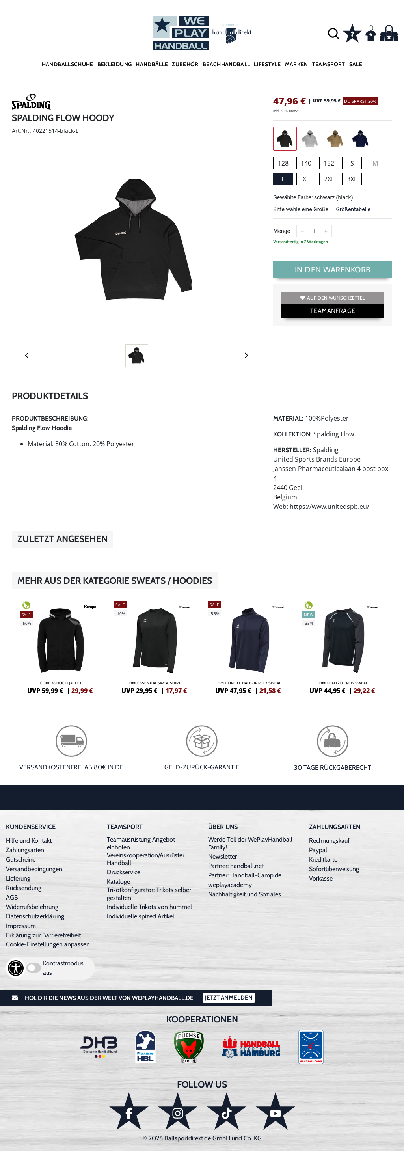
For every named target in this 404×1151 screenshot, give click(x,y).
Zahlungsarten (25, 850)
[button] (334, 33)
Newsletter (222, 856)
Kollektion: (292, 434)
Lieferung (18, 878)
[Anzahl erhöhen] (326, 231)
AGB (12, 897)
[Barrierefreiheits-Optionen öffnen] (16, 968)
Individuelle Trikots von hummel (149, 907)
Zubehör (185, 64)
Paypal (318, 850)
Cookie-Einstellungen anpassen (48, 944)
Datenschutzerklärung (35, 916)
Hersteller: (292, 450)
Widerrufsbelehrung (32, 907)
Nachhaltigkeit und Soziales (244, 894)
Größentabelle (353, 209)
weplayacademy (230, 884)
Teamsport (328, 64)
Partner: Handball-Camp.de (244, 875)
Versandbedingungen (34, 869)
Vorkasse (321, 878)
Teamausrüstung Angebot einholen (141, 843)
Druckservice (123, 872)
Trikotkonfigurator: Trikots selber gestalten (149, 893)
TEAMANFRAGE (332, 311)
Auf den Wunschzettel (332, 298)
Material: (288, 418)
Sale (355, 64)
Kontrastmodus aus (63, 967)
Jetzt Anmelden (229, 997)
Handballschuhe (67, 64)
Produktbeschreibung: (50, 418)
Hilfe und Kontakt (29, 840)
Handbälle (152, 64)
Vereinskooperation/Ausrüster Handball (145, 859)
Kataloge (118, 881)
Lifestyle (267, 64)
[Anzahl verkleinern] (302, 231)
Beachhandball (226, 64)
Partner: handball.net (236, 866)
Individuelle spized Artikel (140, 916)
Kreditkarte (323, 859)
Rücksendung (23, 888)
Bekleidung (114, 64)
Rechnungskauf (329, 840)
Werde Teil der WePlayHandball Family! (250, 843)
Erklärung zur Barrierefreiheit (43, 935)
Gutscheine (20, 859)
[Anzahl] (314, 231)
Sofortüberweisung (334, 869)
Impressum (21, 925)
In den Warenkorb (333, 269)
